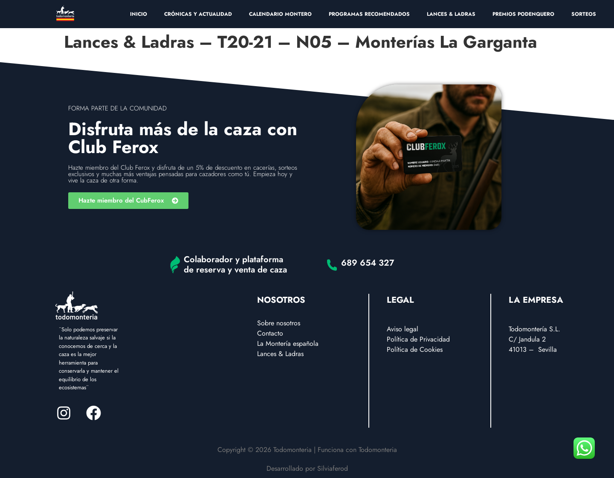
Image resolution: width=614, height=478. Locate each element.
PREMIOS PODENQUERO (523, 14)
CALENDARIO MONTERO (280, 14)
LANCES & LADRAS (451, 14)
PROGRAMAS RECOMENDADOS (369, 14)
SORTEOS (583, 14)
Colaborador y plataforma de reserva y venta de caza (235, 264)
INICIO (138, 14)
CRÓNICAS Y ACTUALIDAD (198, 14)
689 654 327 (367, 263)
